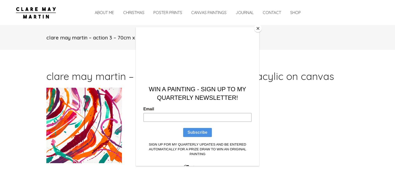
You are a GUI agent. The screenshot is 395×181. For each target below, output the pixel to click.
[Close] (258, 28)
